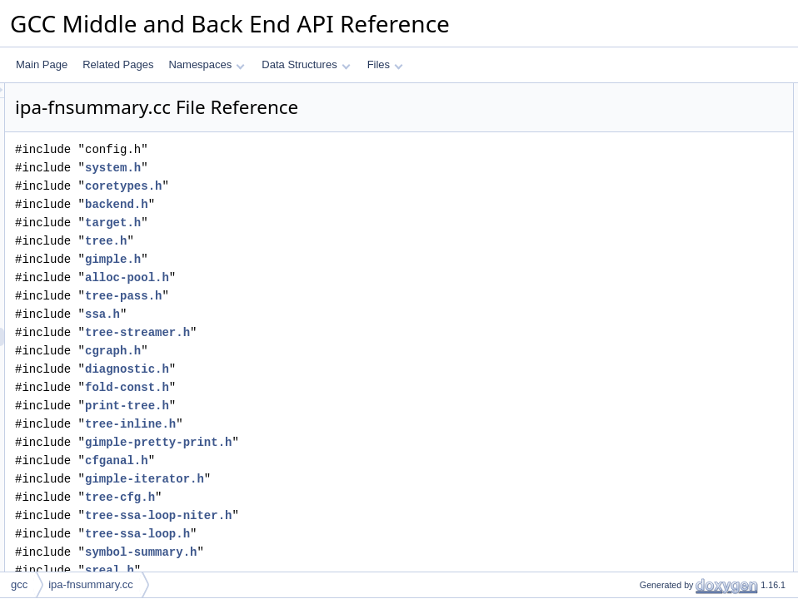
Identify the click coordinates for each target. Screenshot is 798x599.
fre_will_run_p (657, 330)
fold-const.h (335, 387)
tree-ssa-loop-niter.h (366, 515)
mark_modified (658, 477)
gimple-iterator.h (352, 479)
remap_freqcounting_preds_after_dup (709, 385)
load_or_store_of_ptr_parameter (697, 550)
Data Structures (306, 64)
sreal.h (317, 570)
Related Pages (117, 64)
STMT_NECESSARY (673, 165)
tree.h (314, 241)
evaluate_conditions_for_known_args (708, 294)
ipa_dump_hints (661, 202)
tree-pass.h (331, 296)
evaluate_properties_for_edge (692, 348)
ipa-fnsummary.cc (90, 584)
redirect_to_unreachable (679, 220)
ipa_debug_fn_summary (679, 440)
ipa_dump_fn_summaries (682, 458)
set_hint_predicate (666, 257)
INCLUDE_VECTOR (671, 147)
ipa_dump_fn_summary (678, 422)
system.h (321, 168)
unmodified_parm (664, 513)
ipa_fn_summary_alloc (676, 367)
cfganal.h (325, 460)
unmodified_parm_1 (670, 495)
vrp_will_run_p (658, 312)
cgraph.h (321, 351)
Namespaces (206, 64)
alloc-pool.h (335, 277)
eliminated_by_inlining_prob (688, 568)
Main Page (41, 64)
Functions (634, 184)
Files (385, 64)
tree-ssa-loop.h (345, 534)
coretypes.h (331, 186)
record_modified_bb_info (681, 110)
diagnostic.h (335, 369)
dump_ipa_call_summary (681, 403)
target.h (321, 222)
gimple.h (321, 259)
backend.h (325, 204)
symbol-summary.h (349, 552)
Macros (628, 129)
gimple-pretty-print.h (366, 442)
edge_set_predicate (669, 239)
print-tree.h (335, 405)
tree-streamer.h (345, 332)
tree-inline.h (338, 424)
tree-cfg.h (328, 497)
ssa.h (310, 314)
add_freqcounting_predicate (688, 275)
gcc (19, 584)
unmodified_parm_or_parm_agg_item (709, 531)
